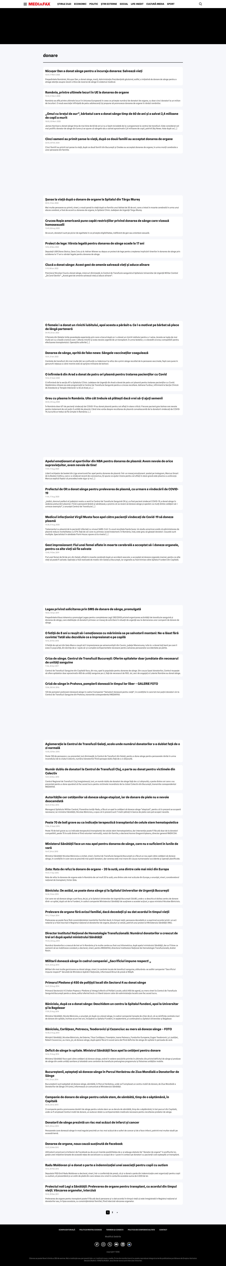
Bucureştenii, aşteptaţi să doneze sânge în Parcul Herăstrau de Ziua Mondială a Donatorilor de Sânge (112, 1073)
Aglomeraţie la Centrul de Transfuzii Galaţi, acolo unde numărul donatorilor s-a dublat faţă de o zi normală (112, 746)
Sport (170, 4)
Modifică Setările (113, 1236)
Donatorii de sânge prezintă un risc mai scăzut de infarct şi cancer (92, 1122)
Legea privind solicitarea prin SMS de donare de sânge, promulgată (93, 609)
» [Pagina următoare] (117, 1212)
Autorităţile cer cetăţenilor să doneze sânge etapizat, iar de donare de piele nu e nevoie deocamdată (107, 799)
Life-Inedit (137, 4)
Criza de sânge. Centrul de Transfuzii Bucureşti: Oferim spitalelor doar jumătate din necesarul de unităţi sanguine (111, 660)
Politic (93, 4)
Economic (80, 4)
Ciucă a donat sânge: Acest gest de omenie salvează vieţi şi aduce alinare (97, 265)
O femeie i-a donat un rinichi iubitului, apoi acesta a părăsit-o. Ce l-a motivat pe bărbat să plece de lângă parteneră (112, 327)
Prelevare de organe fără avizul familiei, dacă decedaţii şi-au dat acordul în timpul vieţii (107, 912)
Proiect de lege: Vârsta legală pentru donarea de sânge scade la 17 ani (94, 243)
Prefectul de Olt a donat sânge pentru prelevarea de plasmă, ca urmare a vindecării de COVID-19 (112, 491)
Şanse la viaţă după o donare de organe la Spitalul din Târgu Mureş (92, 199)
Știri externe (109, 4)
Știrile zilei (64, 4)
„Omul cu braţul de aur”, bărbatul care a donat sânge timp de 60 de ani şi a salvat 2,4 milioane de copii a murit (111, 115)
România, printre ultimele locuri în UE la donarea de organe (87, 92)
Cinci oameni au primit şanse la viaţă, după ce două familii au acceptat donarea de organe (109, 139)
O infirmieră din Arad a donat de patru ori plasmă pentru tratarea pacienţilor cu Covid (106, 374)
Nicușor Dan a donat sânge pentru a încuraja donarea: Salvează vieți (93, 71)
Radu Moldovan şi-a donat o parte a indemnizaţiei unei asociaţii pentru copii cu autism (106, 1165)
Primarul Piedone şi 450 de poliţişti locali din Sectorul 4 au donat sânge (95, 982)
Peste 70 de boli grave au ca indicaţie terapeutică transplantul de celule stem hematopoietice (111, 822)
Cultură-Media (155, 4)
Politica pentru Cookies (90, 1230)
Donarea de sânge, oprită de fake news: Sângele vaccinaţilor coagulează (96, 353)
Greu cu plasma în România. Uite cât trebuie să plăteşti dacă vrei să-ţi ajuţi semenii (104, 398)
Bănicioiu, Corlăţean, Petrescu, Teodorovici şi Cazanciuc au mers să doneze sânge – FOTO (108, 1029)
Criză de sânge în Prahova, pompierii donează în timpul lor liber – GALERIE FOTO (101, 683)
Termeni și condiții (115, 1230)
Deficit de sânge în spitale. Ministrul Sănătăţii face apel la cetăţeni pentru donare (103, 1050)
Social (124, 4)
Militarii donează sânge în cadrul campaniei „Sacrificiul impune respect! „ (98, 961)
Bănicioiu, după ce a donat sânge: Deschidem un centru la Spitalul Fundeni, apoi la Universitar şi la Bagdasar (111, 1006)
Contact (163, 1230)
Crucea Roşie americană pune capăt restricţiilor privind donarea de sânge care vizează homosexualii (107, 222)
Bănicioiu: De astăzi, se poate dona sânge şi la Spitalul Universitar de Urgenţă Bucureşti (107, 890)
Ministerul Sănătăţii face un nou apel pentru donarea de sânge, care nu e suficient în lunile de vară (111, 845)
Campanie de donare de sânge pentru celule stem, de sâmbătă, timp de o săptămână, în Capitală (107, 1099)
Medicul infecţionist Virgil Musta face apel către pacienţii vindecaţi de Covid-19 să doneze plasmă (109, 519)
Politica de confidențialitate (141, 1230)
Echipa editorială (67, 1230)
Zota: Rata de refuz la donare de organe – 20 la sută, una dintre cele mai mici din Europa (107, 869)
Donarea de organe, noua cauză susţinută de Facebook (84, 1144)
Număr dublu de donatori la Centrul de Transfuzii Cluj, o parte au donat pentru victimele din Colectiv (110, 771)
